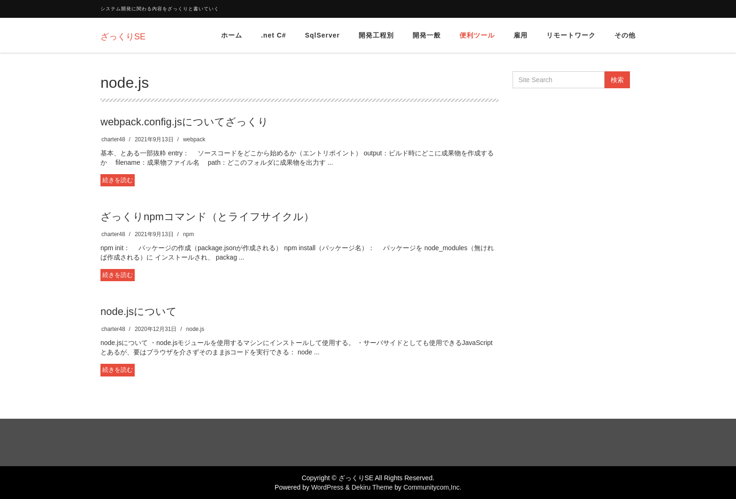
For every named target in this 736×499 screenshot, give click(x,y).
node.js (195, 329)
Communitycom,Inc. (432, 487)
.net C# (273, 35)
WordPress (327, 487)
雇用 (521, 35)
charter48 (113, 139)
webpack (194, 139)
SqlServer (322, 35)
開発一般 (427, 35)
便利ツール (477, 35)
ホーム (231, 35)
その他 (625, 35)
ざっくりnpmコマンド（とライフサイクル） (207, 217)
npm (188, 234)
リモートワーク (571, 35)
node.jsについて (138, 311)
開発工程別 (376, 35)
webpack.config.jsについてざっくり (184, 122)
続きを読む (117, 180)
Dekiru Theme (372, 487)
